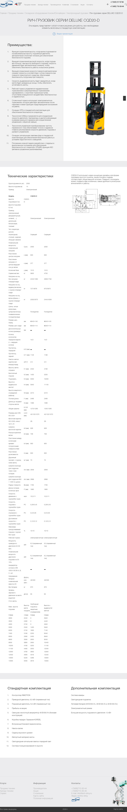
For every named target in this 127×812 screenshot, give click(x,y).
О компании (74, 5)
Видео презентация (62, 34)
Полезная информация (43, 798)
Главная (3, 13)
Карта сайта (38, 796)
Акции (82, 5)
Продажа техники (30, 5)
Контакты (90, 5)
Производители (55, 5)
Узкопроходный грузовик (77, 13)
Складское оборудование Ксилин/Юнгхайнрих (45, 13)
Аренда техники (43, 5)
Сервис (3, 793)
